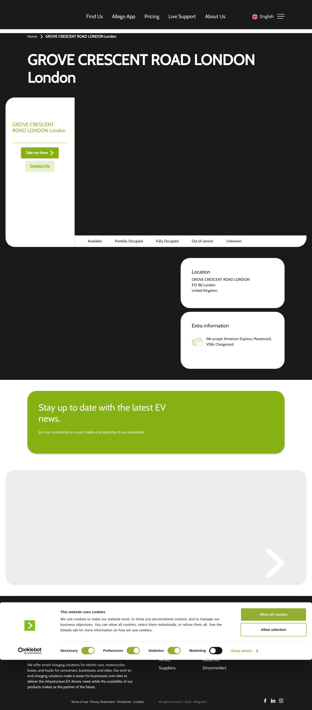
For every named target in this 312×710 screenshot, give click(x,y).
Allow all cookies (274, 665)
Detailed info (40, 166)
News (208, 636)
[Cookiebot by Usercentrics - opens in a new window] (30, 701)
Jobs (207, 627)
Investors (211, 618)
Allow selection (273, 680)
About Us (216, 18)
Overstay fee (215, 645)
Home (32, 36)
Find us (165, 618)
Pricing (153, 18)
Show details (242, 701)
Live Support (183, 18)
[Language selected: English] (262, 18)
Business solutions (176, 636)
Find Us (96, 18)
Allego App (125, 18)
